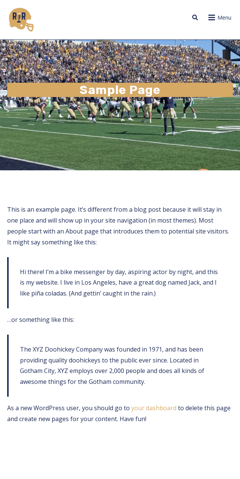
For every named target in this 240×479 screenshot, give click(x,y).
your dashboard (153, 408)
